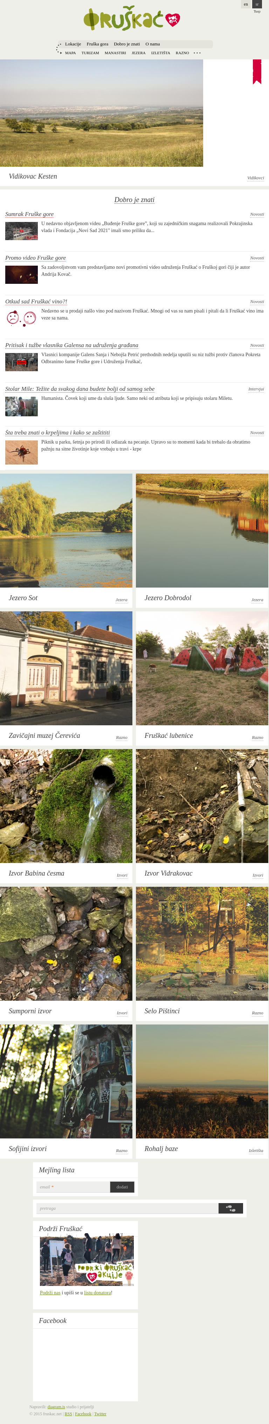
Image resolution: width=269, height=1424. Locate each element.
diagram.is (56, 1406)
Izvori (122, 875)
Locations (197, 53)
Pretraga (48, 1208)
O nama (153, 43)
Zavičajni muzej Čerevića (44, 735)
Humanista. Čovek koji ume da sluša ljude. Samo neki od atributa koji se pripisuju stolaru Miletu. (137, 398)
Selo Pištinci (162, 1011)
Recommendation (257, 72)
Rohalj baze (161, 1148)
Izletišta (160, 53)
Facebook (53, 1320)
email (47, 1186)
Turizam (90, 53)
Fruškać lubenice (169, 735)
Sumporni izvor (30, 1011)
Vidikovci (255, 177)
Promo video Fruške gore (35, 257)
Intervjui (256, 388)
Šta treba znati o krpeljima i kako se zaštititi (57, 432)
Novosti (257, 214)
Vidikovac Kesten (33, 176)
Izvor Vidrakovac (169, 873)
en (246, 4)
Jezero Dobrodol (168, 598)
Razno (182, 53)
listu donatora (97, 1292)
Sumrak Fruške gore (29, 214)
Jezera (139, 53)
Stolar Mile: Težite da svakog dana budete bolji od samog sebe (79, 389)
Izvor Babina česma (36, 873)
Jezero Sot (23, 598)
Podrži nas (50, 1292)
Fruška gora (97, 43)
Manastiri (115, 53)
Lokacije (73, 43)
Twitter (100, 1413)
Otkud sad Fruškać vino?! (36, 301)
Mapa (70, 53)
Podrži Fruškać (60, 1228)
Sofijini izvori (28, 1148)
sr (257, 4)
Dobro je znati (127, 43)
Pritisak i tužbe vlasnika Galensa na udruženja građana (71, 345)
